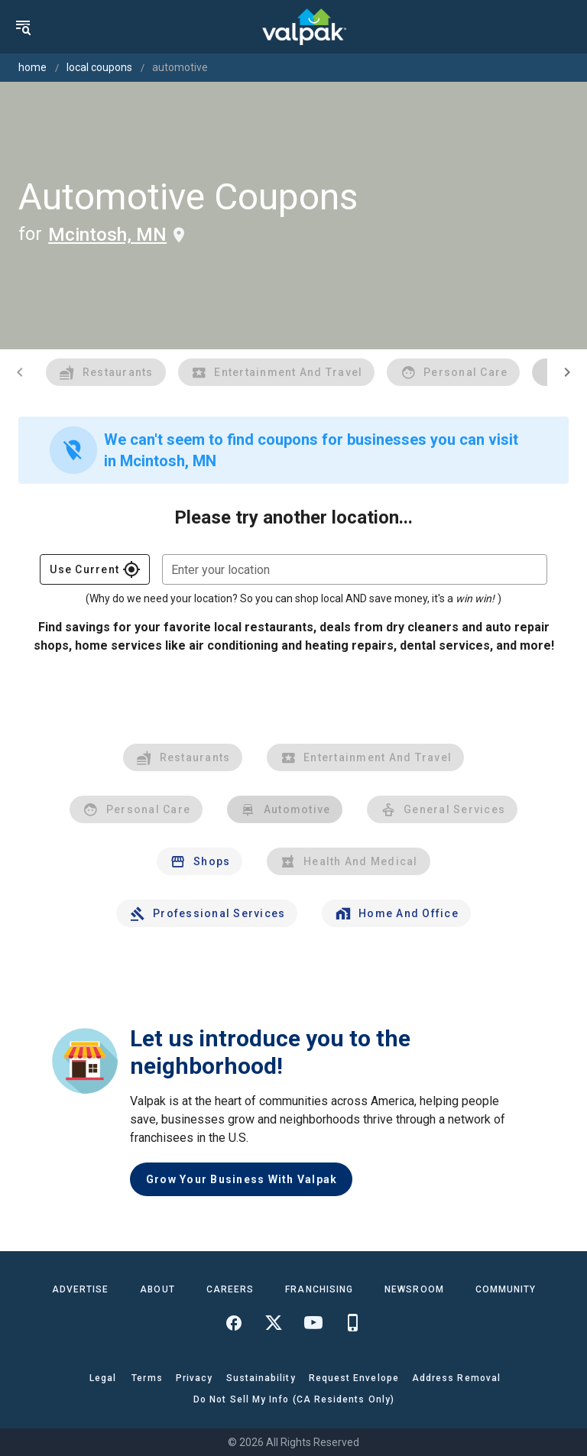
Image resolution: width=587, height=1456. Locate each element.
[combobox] (354, 569)
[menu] (23, 26)
